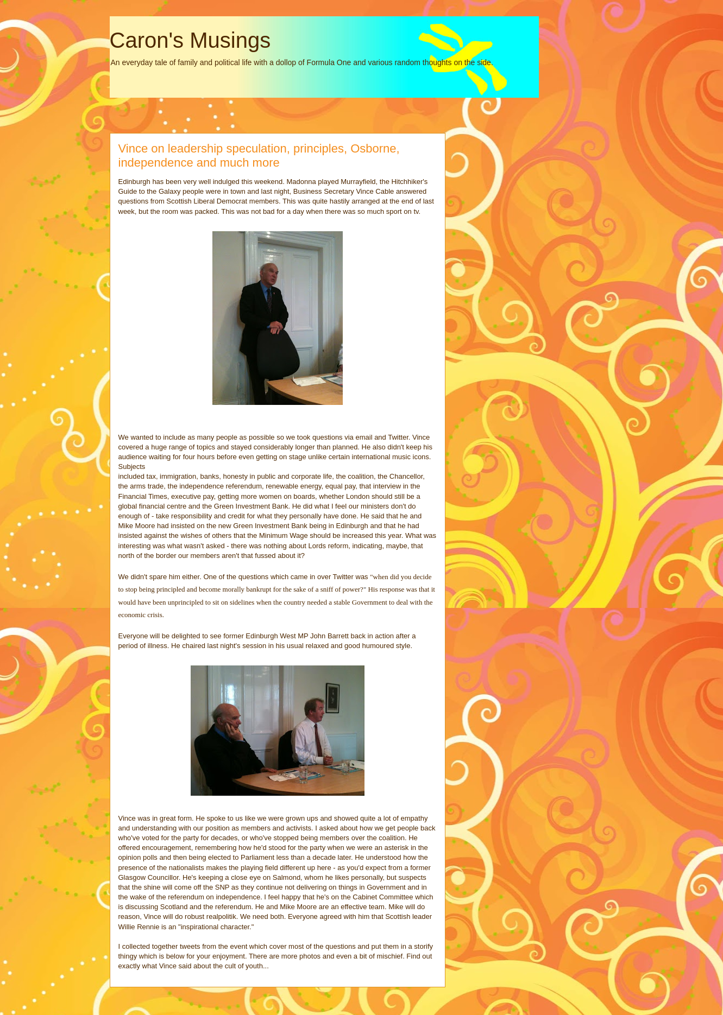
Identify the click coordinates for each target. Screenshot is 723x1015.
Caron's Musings (190, 40)
